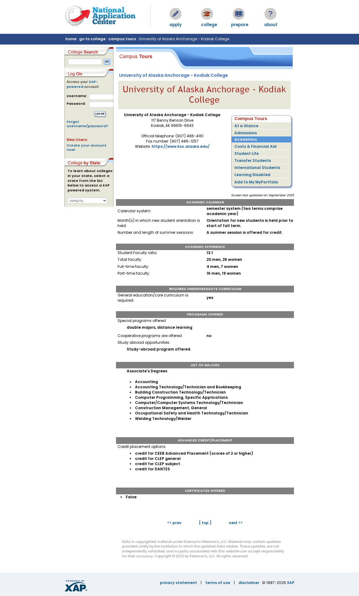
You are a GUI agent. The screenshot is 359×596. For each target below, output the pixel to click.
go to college (92, 38)
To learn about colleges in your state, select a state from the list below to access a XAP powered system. (90, 181)
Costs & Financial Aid (255, 146)
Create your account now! (86, 147)
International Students (257, 167)
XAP (291, 582)
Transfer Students (252, 160)
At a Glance (246, 125)
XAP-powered (82, 84)
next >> (236, 522)
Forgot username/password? (87, 124)
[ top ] (205, 522)
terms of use (217, 582)
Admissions (245, 132)
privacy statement (178, 582)
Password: (76, 103)
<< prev (174, 522)
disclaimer (248, 582)
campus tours (122, 38)
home (70, 38)
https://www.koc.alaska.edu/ (181, 146)
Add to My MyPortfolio (256, 182)
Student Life (246, 153)
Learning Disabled (252, 174)
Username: (77, 96)
